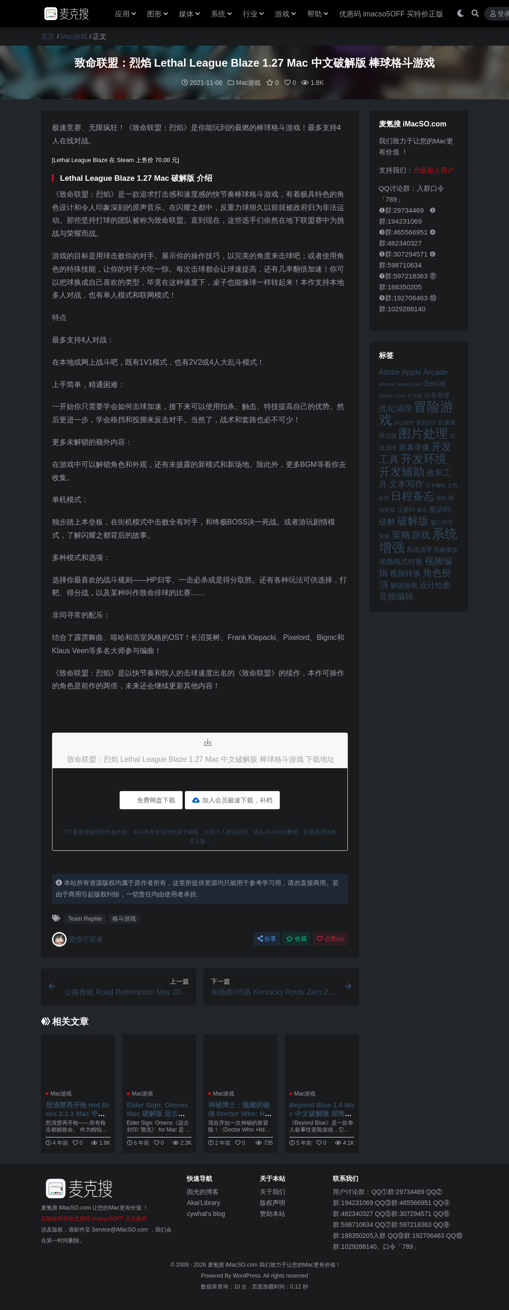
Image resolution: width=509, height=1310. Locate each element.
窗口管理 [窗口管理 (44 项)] (441, 522)
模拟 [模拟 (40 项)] (441, 497)
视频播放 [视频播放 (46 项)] (445, 549)
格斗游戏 (124, 918)
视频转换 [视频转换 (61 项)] (405, 573)
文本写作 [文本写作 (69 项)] (406, 483)
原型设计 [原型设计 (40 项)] (426, 422)
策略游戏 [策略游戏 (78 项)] (411, 534)
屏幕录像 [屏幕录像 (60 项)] (414, 447)
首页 (48, 36)
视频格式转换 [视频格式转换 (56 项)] (401, 561)
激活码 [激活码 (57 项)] (440, 508)
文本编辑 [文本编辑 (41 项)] (435, 484)
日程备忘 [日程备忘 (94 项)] (413, 496)
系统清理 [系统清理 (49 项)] (419, 549)
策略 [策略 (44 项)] (384, 536)
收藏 (296, 938)
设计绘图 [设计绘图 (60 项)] (435, 585)
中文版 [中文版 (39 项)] (414, 395)
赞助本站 (272, 1213)
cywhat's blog (206, 1213)
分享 (266, 938)
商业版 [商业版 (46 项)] (388, 435)
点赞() (330, 938)
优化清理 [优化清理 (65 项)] (395, 408)
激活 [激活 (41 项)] (422, 509)
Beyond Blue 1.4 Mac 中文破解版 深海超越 (320, 1112)
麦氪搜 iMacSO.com (233, 1264)
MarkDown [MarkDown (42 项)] (409, 384)
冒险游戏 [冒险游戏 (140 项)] (416, 412)
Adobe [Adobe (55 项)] (389, 372)
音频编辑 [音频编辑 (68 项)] (396, 596)
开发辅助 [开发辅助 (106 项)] (402, 471)
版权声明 (272, 1202)
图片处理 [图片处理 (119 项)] (423, 433)
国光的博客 (203, 1191)
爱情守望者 (77, 939)
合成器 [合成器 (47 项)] (447, 422)
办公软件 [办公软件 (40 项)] (404, 422)
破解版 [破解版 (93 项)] (413, 520)
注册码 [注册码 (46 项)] (406, 509)
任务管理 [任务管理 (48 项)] (437, 395)
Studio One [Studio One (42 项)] (392, 395)
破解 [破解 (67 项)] (387, 521)
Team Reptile (85, 918)
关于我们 (272, 1191)
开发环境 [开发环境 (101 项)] (423, 458)
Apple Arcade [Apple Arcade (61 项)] (424, 371)
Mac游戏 (73, 36)
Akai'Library (203, 1202)
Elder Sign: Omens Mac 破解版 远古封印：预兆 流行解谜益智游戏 (158, 1116)
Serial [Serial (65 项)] (434, 383)
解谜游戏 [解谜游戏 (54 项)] (404, 585)
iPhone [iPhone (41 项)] (387, 384)
